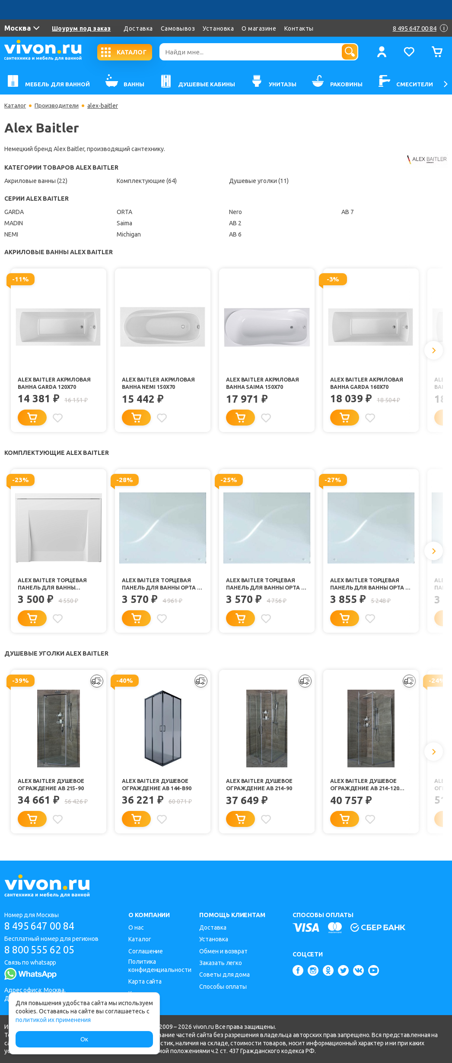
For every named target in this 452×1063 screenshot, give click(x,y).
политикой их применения (53, 1019)
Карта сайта (145, 981)
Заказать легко (220, 962)
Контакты (299, 28)
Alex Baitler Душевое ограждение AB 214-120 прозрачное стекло (365, 789)
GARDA (14, 211)
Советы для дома (224, 974)
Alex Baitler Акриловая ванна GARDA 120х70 (56, 383)
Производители (59, 105)
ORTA (124, 211)
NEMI (11, 234)
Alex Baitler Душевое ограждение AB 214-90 (261, 788)
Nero (235, 211)
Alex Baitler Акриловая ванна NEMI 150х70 (160, 383)
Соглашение (145, 951)
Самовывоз (178, 28)
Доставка (138, 28)
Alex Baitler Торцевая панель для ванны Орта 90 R (160, 586)
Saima (124, 223)
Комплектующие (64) (147, 180)
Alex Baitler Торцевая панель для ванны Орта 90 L (264, 586)
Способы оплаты (223, 986)
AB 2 (235, 223)
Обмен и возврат (223, 951)
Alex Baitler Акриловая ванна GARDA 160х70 (368, 383)
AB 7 (347, 211)
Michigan (129, 234)
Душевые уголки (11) (259, 180)
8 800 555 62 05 (42, 950)
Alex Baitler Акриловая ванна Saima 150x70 (264, 383)
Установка (218, 28)
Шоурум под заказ (81, 28)
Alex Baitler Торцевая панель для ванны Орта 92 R (368, 586)
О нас (136, 927)
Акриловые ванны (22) (35, 180)
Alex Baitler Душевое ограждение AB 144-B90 (158, 788)
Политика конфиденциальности (159, 965)
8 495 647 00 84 (42, 926)
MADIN (13, 223)
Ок (84, 1039)
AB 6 (235, 234)
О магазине (259, 28)
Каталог (15, 105)
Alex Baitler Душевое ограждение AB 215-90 (53, 788)
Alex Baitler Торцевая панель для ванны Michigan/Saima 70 (54, 586)
